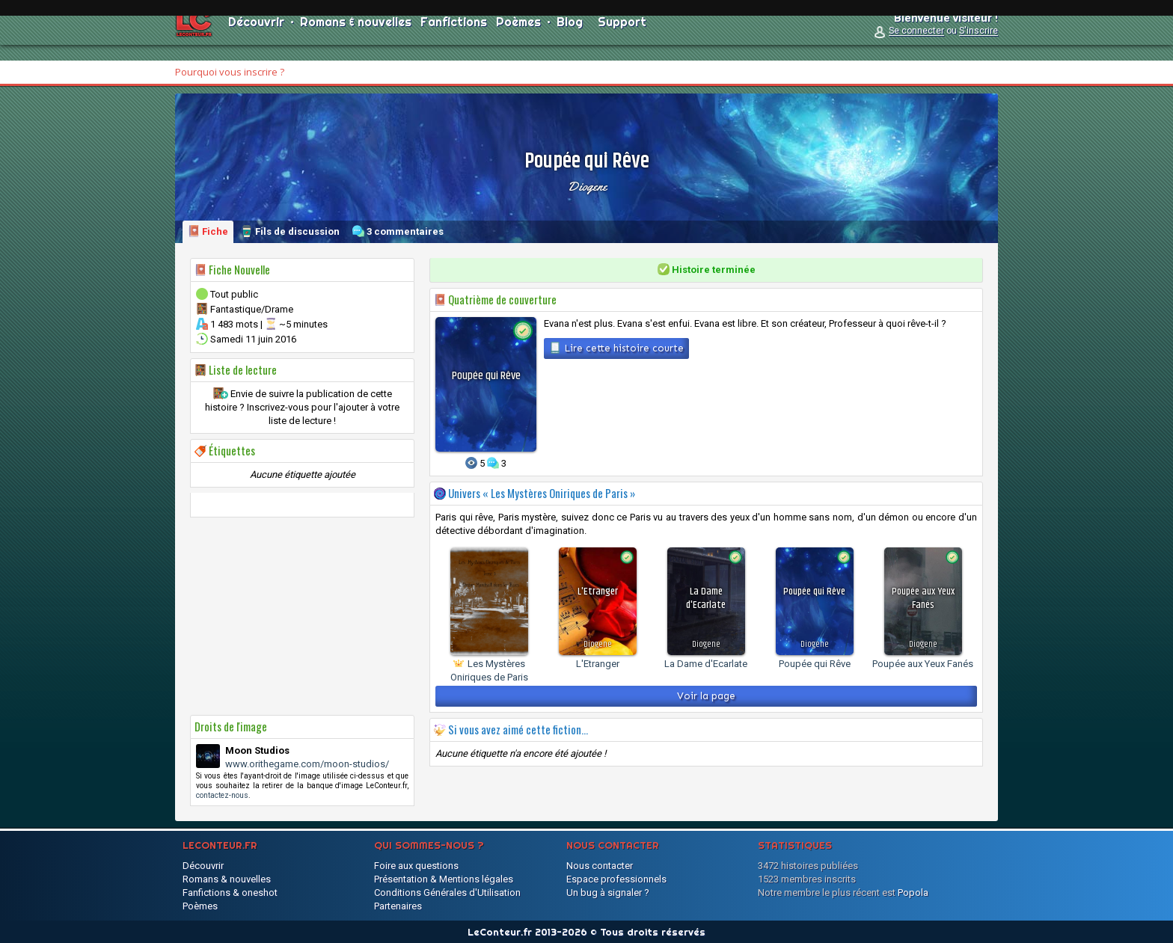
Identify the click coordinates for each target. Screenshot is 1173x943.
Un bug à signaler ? (607, 892)
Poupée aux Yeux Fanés (922, 663)
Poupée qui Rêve (815, 663)
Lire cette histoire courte (616, 348)
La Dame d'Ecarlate (705, 663)
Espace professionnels (616, 879)
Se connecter (916, 46)
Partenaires (398, 906)
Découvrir (256, 37)
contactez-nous (222, 795)
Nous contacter (599, 865)
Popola (913, 892)
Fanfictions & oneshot (230, 892)
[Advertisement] (302, 616)
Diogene (587, 186)
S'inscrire (978, 46)
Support (622, 37)
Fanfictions (453, 37)
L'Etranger (597, 663)
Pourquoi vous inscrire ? (229, 72)
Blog (570, 37)
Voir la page (706, 695)
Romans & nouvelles (355, 37)
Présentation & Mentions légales (443, 879)
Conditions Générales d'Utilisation (447, 892)
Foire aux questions (416, 865)
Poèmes (518, 37)
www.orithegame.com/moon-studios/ (307, 764)
